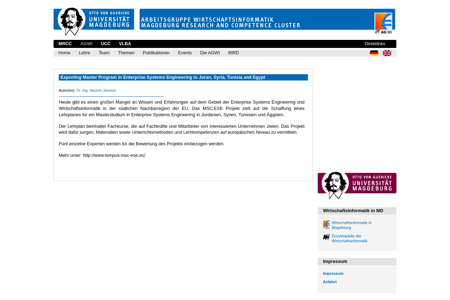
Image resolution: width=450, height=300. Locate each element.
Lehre (84, 52)
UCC (106, 43)
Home (64, 52)
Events (185, 52)
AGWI (86, 43)
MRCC (65, 43)
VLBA (125, 43)
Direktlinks (375, 43)
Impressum (333, 273)
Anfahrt (330, 282)
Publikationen (156, 52)
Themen (126, 52)
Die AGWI (210, 52)
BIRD (233, 52)
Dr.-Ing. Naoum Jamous (96, 90)
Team (104, 52)
